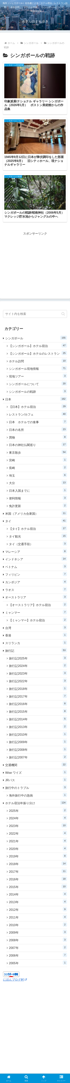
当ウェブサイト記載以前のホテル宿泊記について (18, 1058)
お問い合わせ (35, 1066)
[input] (35, 225)
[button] (63, 225)
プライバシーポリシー (52, 1056)
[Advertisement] (35, 174)
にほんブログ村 (15, 891)
